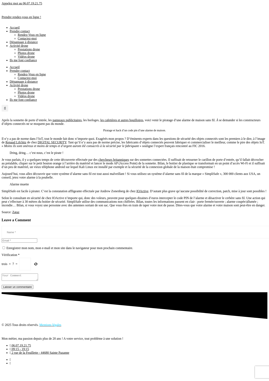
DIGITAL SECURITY (52, 142)
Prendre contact (20, 31)
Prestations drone (29, 49)
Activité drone (19, 45)
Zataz (16, 212)
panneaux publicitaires (67, 120)
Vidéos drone (26, 56)
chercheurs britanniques (113, 159)
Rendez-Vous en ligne (32, 35)
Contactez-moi (27, 38)
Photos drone (26, 53)
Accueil (15, 27)
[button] (5, 108)
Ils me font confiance (23, 60)
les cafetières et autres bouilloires (121, 120)
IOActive (142, 191)
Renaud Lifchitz (15, 142)
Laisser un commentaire (17, 288)
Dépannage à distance (24, 42)
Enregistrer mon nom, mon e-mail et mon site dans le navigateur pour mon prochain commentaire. (69, 248)
